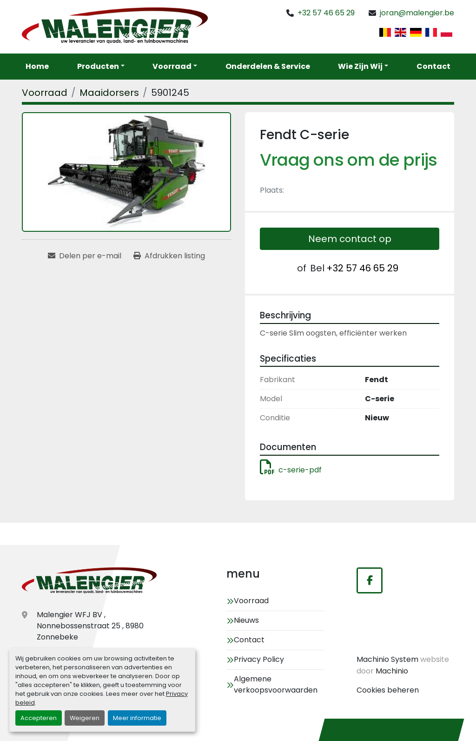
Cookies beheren (388, 690)
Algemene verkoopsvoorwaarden (275, 684)
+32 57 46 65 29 (326, 12)
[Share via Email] (84, 256)
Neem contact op (349, 238)
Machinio (392, 671)
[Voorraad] (44, 92)
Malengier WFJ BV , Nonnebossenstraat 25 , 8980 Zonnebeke (90, 625)
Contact (433, 66)
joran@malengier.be (417, 12)
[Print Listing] (169, 256)
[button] (175, 67)
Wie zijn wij (360, 66)
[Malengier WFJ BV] (89, 581)
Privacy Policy (259, 659)
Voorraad (172, 66)
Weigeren (84, 718)
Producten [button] (98, 66)
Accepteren (38, 718)
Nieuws (246, 620)
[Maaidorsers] (109, 92)
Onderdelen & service (267, 66)
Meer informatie (137, 718)
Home (37, 66)
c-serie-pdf (291, 470)
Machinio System (387, 659)
